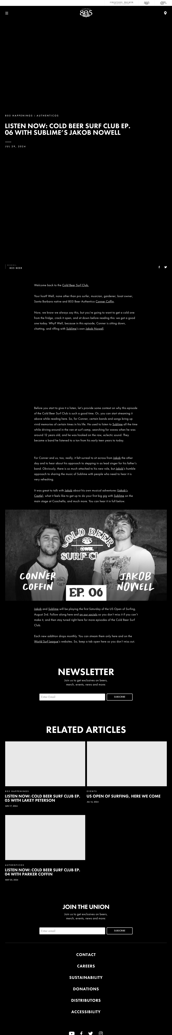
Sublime (71, 329)
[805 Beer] (147, 3)
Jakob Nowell (94, 329)
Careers (86, 966)
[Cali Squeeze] (163, 3)
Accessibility (86, 1012)
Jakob (117, 458)
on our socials (88, 614)
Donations (86, 989)
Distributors (86, 1000)
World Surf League (46, 642)
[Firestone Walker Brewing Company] (122, 3)
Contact (86, 954)
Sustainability (86, 977)
